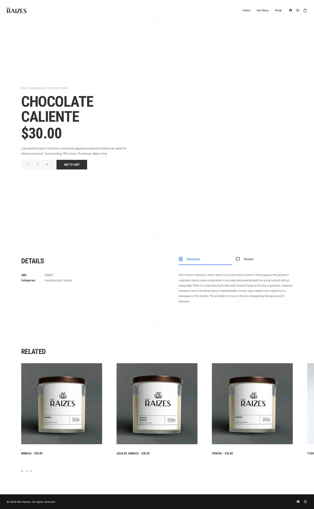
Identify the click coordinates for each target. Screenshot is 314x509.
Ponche (222, 453)
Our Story (263, 10)
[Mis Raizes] (17, 10)
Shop (278, 10)
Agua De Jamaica (133, 453)
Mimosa (31, 453)
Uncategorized (37, 87)
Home (246, 10)
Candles (67, 280)
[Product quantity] (37, 164)
